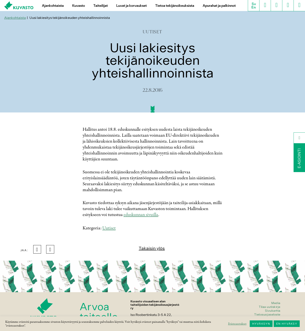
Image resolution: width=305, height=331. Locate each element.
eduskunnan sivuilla (140, 215)
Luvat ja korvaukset (131, 5)
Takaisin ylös (152, 248)
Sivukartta (272, 310)
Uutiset (109, 228)
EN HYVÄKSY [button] (286, 323)
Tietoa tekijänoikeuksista (174, 5)
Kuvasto (78, 5)
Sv (254, 4)
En (253, 7)
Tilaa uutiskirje (269, 307)
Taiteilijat (100, 5)
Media (275, 303)
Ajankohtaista (53, 5)
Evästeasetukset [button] (237, 324)
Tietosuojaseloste (267, 314)
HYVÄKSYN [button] (261, 323)
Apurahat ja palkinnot (219, 5)
